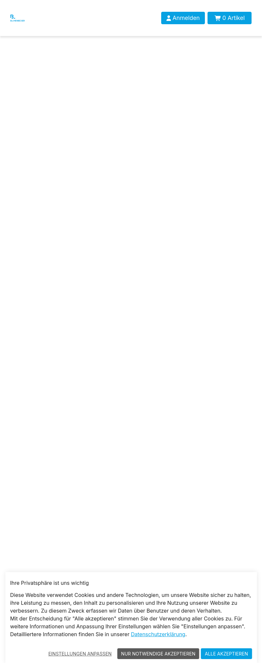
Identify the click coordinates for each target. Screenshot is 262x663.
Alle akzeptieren (226, 653)
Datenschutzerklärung (158, 634)
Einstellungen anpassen (80, 653)
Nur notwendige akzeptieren (158, 653)
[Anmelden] (183, 18)
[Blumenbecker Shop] (24, 18)
